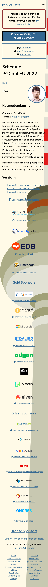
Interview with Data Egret (24, 317)
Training (13, 578)
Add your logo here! (24, 520)
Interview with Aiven (24, 403)
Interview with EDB (24, 254)
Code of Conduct (14, 558)
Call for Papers (14, 576)
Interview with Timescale (24, 272)
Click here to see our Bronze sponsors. (24, 538)
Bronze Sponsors (24, 531)
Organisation (34, 573)
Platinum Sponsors (24, 200)
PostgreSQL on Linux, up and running (26, 185)
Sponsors (34, 564)
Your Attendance (25, 51)
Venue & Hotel (14, 561)
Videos (14, 570)
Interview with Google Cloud (24, 456)
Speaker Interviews (34, 561)
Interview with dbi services (24, 300)
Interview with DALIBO (24, 345)
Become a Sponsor (34, 570)
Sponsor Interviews (34, 567)
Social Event (34, 558)
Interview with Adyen (24, 362)
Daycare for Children (13, 567)
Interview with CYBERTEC (24, 220)
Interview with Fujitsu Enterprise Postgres (24, 471)
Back (4, 83)
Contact (34, 576)
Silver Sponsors (24, 413)
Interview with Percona (24, 501)
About (13, 555)
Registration (14, 573)
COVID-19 (25, 47)
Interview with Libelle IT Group (24, 486)
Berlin (13, 564)
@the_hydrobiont (20, 116)
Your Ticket (25, 54)
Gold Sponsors (24, 282)
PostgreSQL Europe (24, 547)
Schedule (34, 555)
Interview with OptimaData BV (24, 430)
